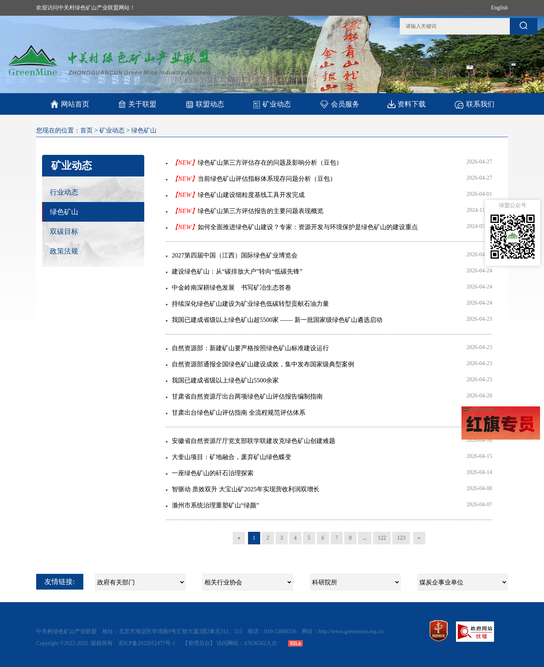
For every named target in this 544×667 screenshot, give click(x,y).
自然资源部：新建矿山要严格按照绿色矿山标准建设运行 (250, 348)
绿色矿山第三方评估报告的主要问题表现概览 (247, 211)
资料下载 (407, 104)
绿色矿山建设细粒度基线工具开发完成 (238, 194)
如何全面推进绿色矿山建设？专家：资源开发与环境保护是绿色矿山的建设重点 (295, 227)
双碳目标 (64, 231)
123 (401, 538)
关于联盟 (137, 104)
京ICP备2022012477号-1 (147, 643)
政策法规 (64, 251)
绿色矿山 (143, 130)
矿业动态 (272, 104)
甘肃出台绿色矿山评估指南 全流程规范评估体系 (238, 412)
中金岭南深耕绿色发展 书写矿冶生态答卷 (231, 287)
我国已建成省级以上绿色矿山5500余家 (225, 380)
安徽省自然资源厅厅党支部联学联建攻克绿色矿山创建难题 (253, 440)
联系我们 (474, 104)
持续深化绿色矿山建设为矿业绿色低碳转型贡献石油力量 (250, 303)
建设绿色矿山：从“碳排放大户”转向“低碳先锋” (237, 271)
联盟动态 (204, 104)
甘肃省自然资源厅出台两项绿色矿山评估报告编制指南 (247, 396)
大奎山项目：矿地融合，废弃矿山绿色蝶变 (231, 457)
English (499, 8)
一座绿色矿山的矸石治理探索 (213, 473)
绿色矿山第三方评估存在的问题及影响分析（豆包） (257, 162)
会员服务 (339, 104)
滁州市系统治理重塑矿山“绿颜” (215, 505)
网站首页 (69, 104)
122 (382, 538)
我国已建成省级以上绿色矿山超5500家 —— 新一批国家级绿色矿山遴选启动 (277, 319)
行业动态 (64, 192)
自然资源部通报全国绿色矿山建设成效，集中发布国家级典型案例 (263, 364)
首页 (86, 130)
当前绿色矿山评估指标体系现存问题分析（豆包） (254, 178)
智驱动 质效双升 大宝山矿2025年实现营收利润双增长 (246, 489)
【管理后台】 (198, 643)
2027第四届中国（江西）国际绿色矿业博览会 (235, 255)
